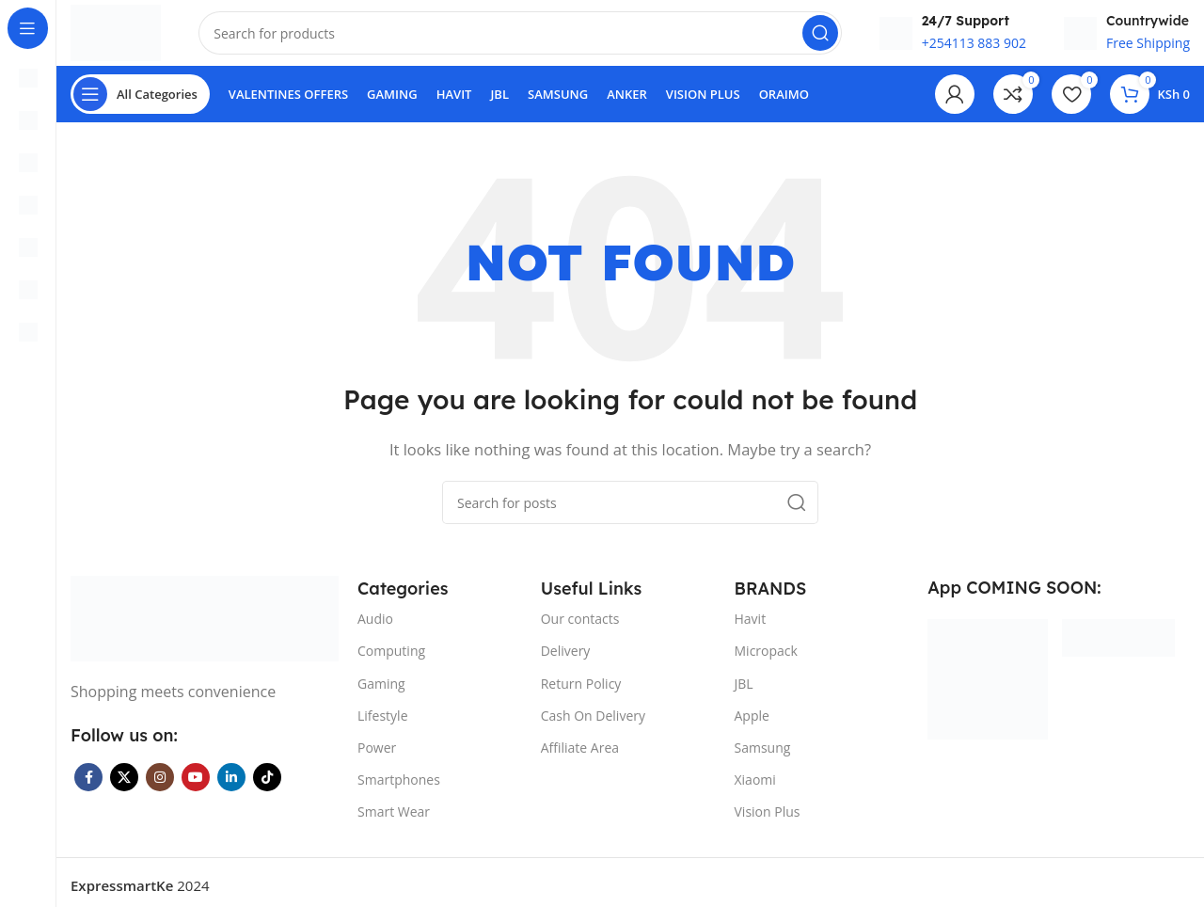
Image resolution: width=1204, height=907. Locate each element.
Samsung (763, 757)
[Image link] (205, 625)
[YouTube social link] (196, 786)
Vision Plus (767, 821)
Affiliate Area (580, 757)
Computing (391, 660)
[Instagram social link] (160, 786)
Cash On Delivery (593, 724)
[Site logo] (123, 35)
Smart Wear (393, 821)
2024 (140, 893)
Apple (752, 724)
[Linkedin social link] (231, 786)
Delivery (566, 660)
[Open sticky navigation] (140, 103)
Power (376, 757)
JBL (744, 692)
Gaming (381, 692)
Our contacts (580, 628)
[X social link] (124, 786)
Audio (375, 628)
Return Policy (581, 692)
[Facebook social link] (88, 786)
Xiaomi (755, 789)
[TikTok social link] (267, 786)
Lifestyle (382, 724)
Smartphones (398, 789)
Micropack (766, 660)
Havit (751, 628)
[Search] (527, 37)
